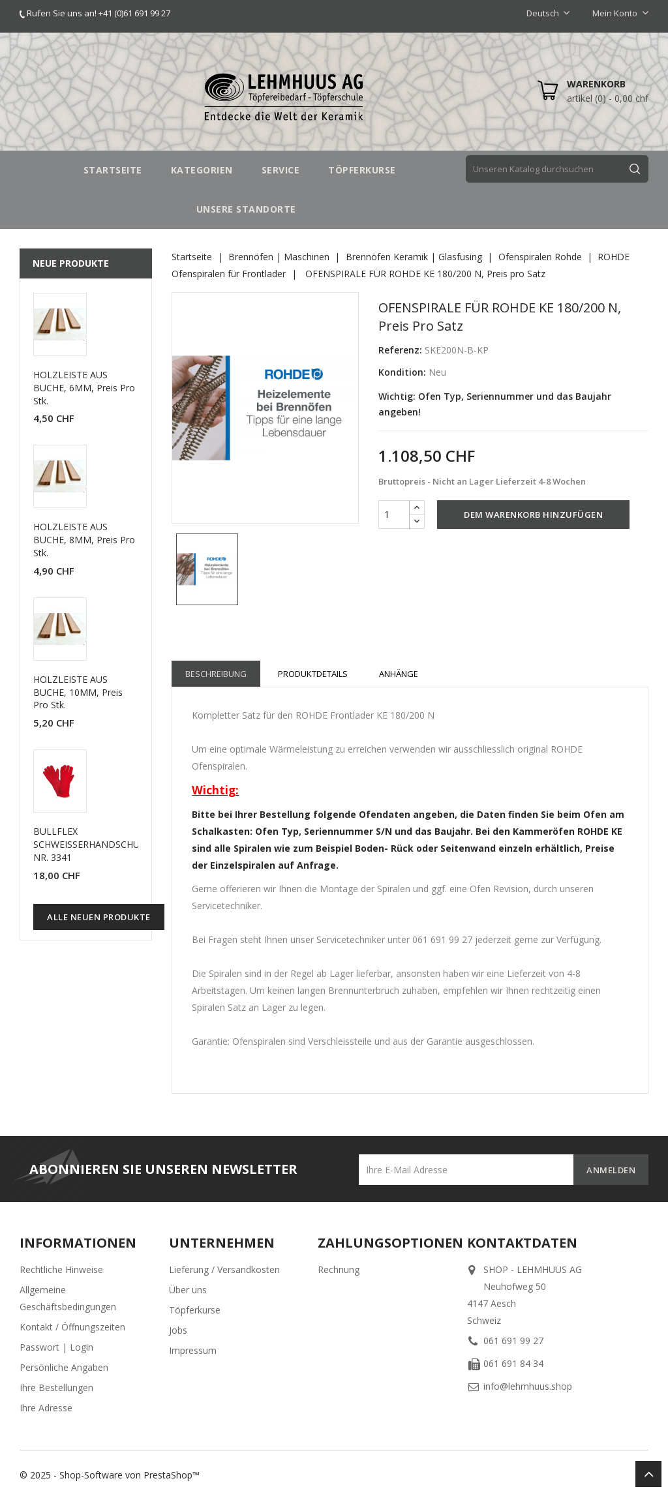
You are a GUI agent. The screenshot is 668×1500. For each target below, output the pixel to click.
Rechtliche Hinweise (61, 1269)
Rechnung (338, 1269)
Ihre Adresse (46, 1408)
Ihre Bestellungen (56, 1387)
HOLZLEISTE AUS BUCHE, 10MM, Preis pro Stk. (78, 692)
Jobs (178, 1330)
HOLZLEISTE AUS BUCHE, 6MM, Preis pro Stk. (84, 387)
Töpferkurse (194, 1310)
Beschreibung (216, 674)
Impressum (193, 1350)
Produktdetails (313, 674)
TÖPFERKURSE (362, 170)
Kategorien (202, 170)
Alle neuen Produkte (99, 917)
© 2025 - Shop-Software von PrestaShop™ (110, 1475)
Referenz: (400, 350)
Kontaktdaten (522, 1243)
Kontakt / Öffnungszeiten (72, 1327)
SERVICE (281, 170)
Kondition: (402, 372)
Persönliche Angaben (64, 1367)
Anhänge (398, 674)
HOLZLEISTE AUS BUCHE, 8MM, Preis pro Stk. (84, 539)
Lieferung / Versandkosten (224, 1269)
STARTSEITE (113, 170)
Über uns (188, 1289)
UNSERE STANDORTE (246, 209)
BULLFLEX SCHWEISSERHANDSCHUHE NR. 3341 (92, 844)
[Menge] (394, 514)
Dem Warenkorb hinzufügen (533, 514)
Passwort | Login (56, 1347)
